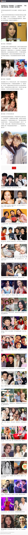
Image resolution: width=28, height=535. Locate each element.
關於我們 (1, 533)
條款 (7, 533)
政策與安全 (4, 533)
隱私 (8, 533)
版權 (10, 533)
